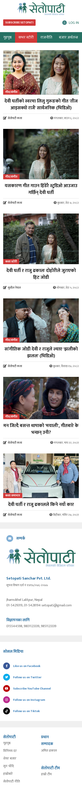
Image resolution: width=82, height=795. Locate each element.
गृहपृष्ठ (7, 743)
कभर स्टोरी (26, 37)
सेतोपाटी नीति (11, 781)
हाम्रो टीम (46, 774)
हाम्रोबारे (8, 774)
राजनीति (46, 37)
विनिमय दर (10, 751)
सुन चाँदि (8, 766)
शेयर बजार (9, 758)
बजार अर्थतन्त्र (68, 37)
